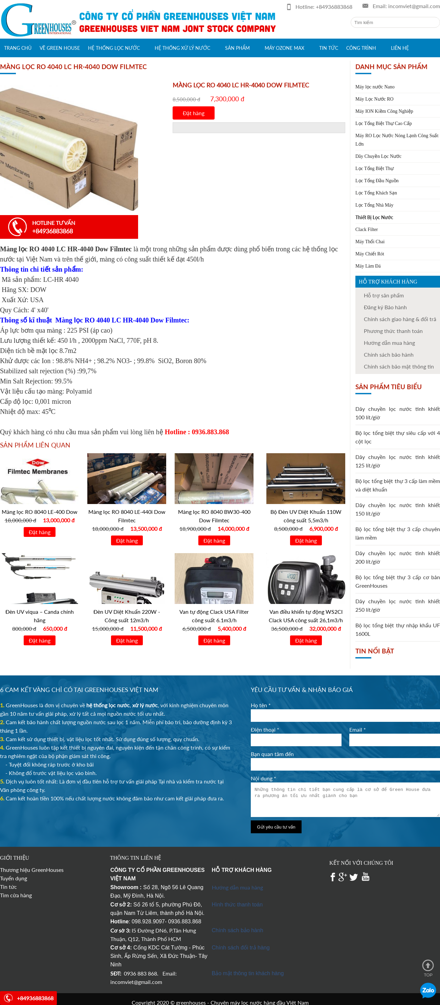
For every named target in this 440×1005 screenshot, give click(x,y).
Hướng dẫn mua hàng (237, 887)
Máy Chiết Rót (369, 253)
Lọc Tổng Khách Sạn (376, 192)
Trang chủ (17, 48)
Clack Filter (366, 229)
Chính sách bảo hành (389, 354)
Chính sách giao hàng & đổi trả (400, 319)
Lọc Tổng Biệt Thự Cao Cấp (383, 123)
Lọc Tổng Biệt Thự (374, 168)
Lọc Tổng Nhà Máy (374, 205)
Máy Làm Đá (368, 266)
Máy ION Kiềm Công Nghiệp (384, 111)
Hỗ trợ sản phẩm (384, 295)
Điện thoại (265, 729)
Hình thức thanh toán (237, 904)
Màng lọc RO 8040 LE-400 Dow (40, 511)
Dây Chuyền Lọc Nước (378, 156)
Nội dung (263, 778)
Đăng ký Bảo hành (385, 307)
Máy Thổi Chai (369, 241)
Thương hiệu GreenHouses (32, 869)
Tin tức (328, 48)
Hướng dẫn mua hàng (389, 342)
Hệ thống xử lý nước (182, 48)
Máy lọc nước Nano (375, 86)
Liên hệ (400, 48)
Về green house (60, 48)
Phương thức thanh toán (393, 331)
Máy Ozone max (284, 48)
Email (357, 729)
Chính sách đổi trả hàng (241, 947)
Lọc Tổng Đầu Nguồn (377, 180)
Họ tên (261, 705)
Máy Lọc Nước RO (374, 99)
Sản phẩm (237, 48)
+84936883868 (334, 6)
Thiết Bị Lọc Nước (374, 217)
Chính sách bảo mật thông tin (399, 366)
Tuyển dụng (13, 878)
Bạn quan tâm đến (272, 754)
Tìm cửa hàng (16, 895)
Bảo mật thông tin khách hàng (248, 973)
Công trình (361, 48)
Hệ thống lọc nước (114, 48)
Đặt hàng (193, 113)
